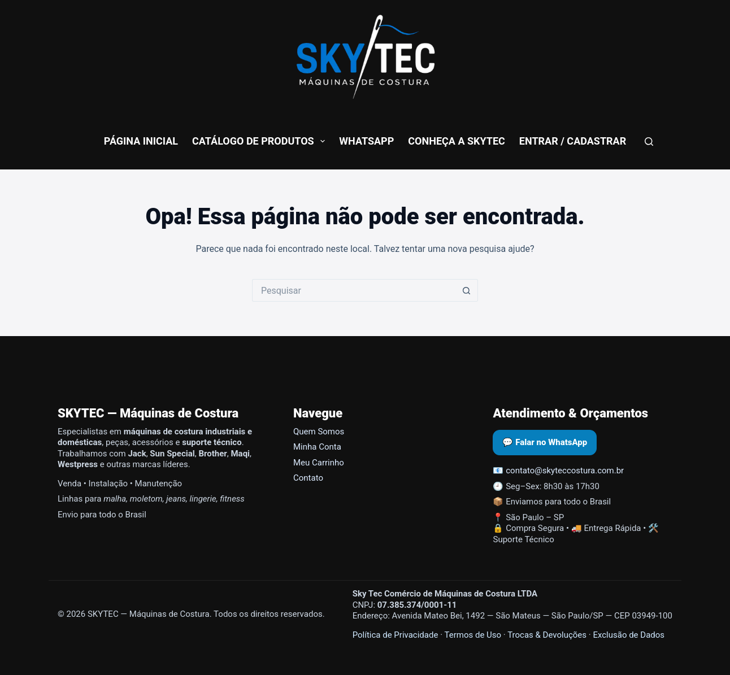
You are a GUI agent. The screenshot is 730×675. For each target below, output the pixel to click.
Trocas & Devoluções (546, 635)
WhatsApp (366, 141)
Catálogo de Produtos (260, 141)
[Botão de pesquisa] (466, 290)
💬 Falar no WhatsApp (544, 442)
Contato (308, 478)
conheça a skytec (456, 141)
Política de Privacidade (395, 635)
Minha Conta (317, 447)
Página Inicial (141, 141)
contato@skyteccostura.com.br (565, 470)
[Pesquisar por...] (353, 290)
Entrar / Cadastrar (572, 141)
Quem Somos (318, 431)
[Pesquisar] (649, 141)
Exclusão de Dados (628, 635)
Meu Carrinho (318, 463)
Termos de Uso (472, 635)
